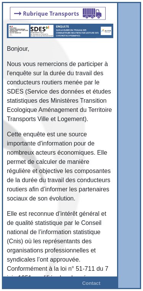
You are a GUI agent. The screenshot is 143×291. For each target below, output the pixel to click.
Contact (91, 283)
